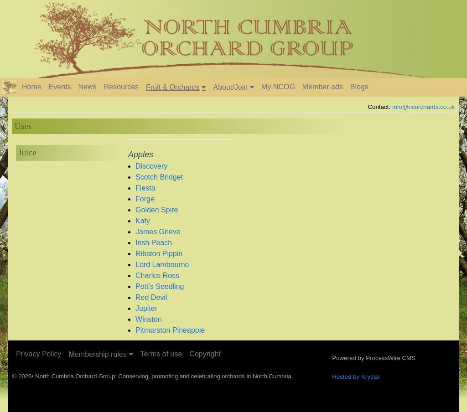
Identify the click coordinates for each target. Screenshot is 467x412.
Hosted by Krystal (355, 376)
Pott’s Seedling (159, 286)
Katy (142, 221)
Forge (145, 199)
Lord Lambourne (162, 264)
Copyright (204, 354)
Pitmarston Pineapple (170, 330)
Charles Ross (157, 275)
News (87, 87)
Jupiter (146, 308)
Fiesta (145, 188)
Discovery (151, 166)
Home (32, 87)
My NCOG (278, 87)
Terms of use (161, 354)
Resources (121, 87)
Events (60, 87)
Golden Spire (156, 210)
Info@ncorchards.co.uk (423, 106)
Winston (148, 319)
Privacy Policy (39, 354)
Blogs (359, 87)
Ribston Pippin (158, 254)
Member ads (322, 87)
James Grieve (158, 232)
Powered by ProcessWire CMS (373, 358)
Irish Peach (153, 243)
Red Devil (151, 297)
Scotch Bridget (159, 177)
